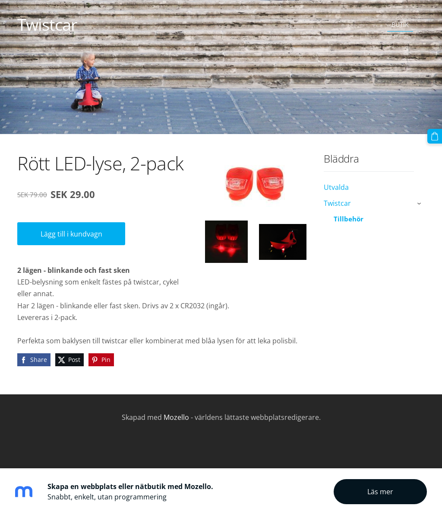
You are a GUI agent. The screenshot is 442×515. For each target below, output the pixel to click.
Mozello (176, 417)
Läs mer (380, 491)
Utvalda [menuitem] (336, 187)
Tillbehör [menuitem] (348, 218)
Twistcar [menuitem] (337, 203)
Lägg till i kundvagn (71, 234)
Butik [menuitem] (400, 24)
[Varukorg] (434, 136)
